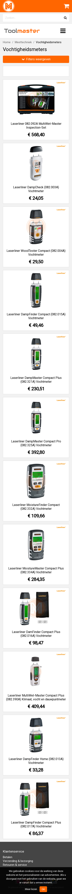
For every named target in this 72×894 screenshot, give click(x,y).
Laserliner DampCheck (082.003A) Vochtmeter (36, 189)
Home (7, 42)
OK (43, 889)
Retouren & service (15, 865)
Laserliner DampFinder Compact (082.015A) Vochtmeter (36, 316)
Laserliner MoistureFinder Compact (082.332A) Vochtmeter (36, 507)
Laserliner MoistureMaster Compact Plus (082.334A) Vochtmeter (36, 570)
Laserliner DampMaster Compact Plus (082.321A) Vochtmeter (36, 379)
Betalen (7, 857)
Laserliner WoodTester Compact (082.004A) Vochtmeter (36, 252)
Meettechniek (23, 42)
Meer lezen (31, 889)
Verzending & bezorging (18, 861)
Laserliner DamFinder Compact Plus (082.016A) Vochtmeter (36, 634)
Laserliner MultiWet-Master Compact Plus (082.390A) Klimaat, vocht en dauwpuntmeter (36, 697)
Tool (22, 31)
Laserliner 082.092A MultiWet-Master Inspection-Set (36, 125)
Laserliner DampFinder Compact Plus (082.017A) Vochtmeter (36, 824)
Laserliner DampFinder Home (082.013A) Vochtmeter (36, 761)
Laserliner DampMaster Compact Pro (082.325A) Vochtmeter (36, 443)
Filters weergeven (36, 59)
